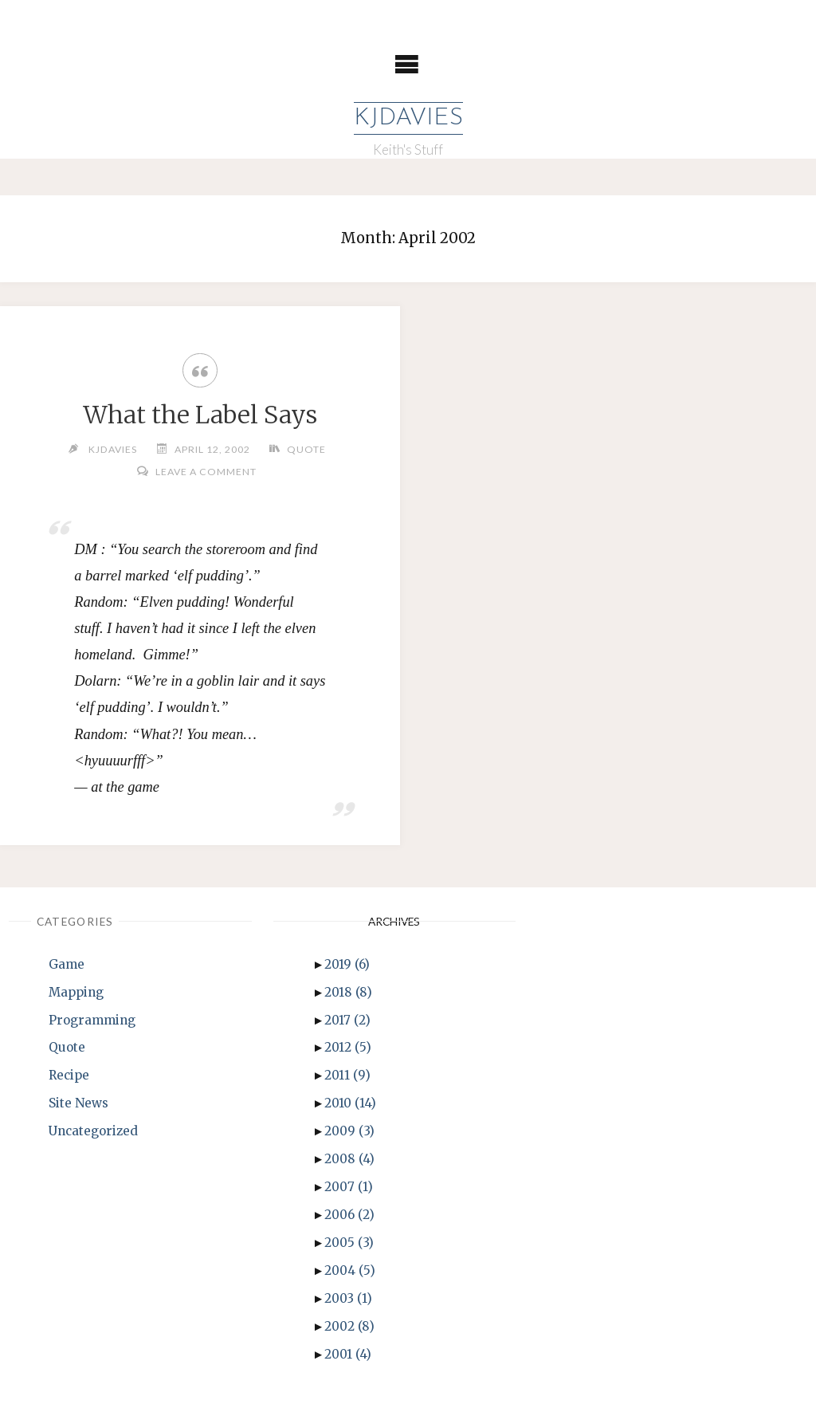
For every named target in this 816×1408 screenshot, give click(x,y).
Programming (92, 1020)
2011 (347, 1075)
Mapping (76, 992)
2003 (348, 1298)
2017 (347, 1020)
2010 (350, 1103)
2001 (347, 1354)
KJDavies (408, 118)
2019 (347, 964)
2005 (349, 1242)
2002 (349, 1326)
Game (66, 964)
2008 (349, 1158)
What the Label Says (200, 414)
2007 (348, 1186)
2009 (349, 1131)
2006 (349, 1214)
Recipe (69, 1075)
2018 (348, 992)
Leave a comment (206, 472)
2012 (347, 1047)
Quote (306, 449)
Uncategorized (93, 1131)
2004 (349, 1270)
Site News (78, 1103)
